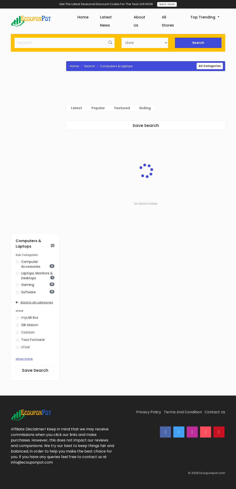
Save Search (35, 370)
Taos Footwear (33, 339)
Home (82, 17)
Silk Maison (29, 325)
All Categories (210, 66)
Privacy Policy (148, 412)
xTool (25, 347)
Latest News (106, 21)
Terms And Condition (183, 412)
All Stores (168, 21)
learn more (167, 4)
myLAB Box (29, 317)
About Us (139, 21)
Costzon (28, 332)
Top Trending (202, 17)
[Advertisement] (35, 144)
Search (198, 42)
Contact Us (215, 412)
